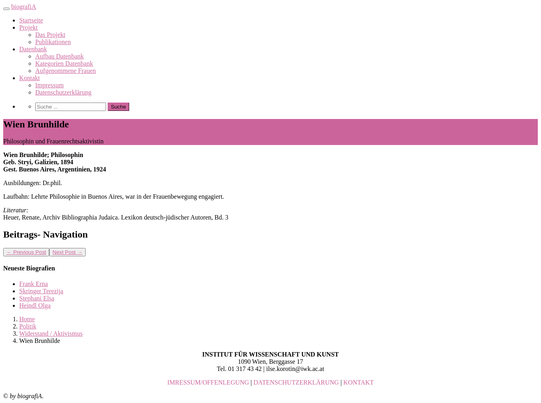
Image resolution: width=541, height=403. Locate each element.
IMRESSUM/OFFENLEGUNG (208, 382)
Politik (27, 326)
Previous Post (26, 252)
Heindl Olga (35, 305)
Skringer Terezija (41, 291)
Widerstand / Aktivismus (50, 333)
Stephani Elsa (36, 298)
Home (27, 319)
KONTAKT (358, 382)
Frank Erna (33, 283)
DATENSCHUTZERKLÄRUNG (296, 382)
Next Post (67, 252)
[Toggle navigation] (6, 9)
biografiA (23, 6)
